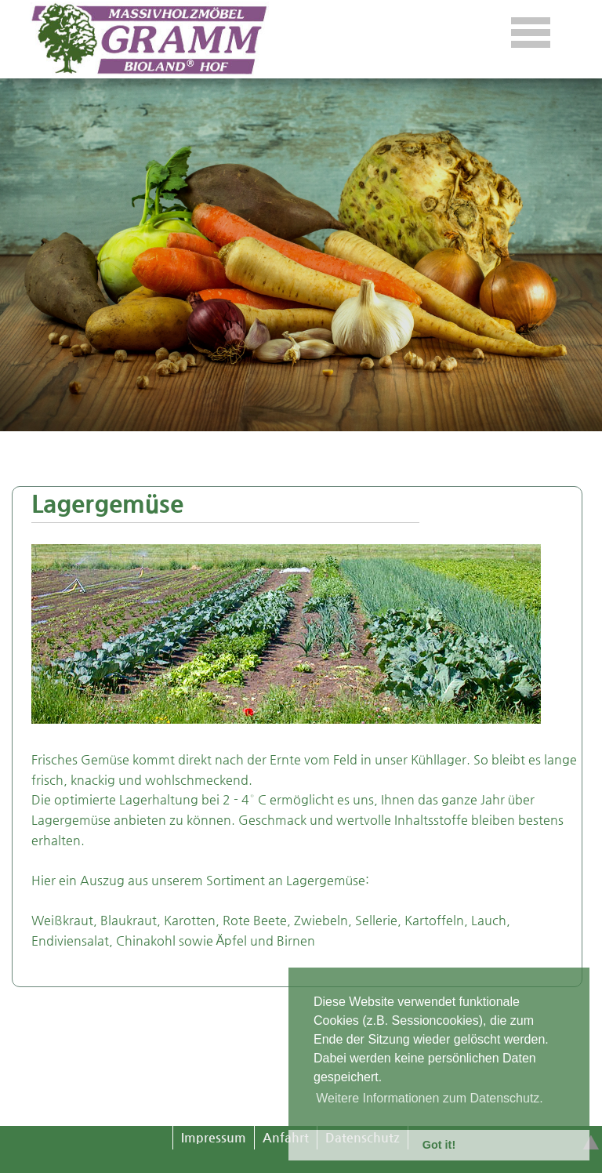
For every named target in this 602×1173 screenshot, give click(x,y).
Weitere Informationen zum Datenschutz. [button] (429, 1098)
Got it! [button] (438, 1144)
